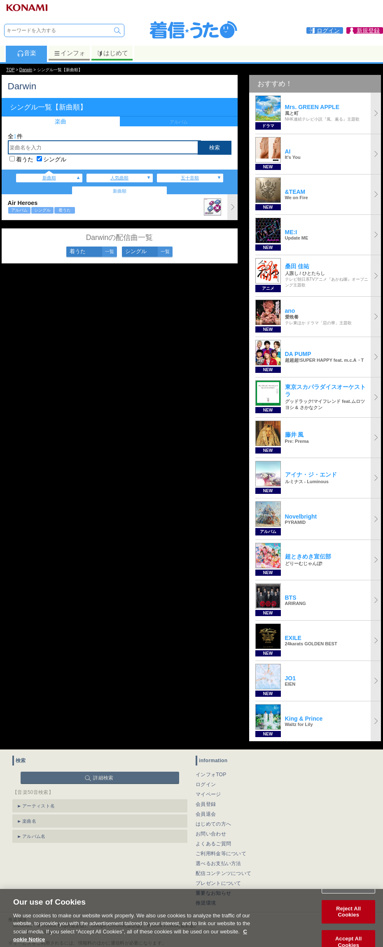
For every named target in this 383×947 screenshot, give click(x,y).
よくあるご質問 (213, 844)
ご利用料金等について (221, 853)
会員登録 (206, 804)
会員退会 (206, 814)
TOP (10, 69)
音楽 (26, 53)
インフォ (69, 53)
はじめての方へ (213, 824)
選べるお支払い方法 (218, 863)
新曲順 (49, 177)
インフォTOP (211, 774)
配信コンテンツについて (223, 873)
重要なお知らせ (213, 893)
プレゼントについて (218, 883)
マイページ (208, 794)
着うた (24, 159)
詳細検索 (103, 778)
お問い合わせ (211, 834)
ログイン (206, 784)
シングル (54, 159)
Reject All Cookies (348, 921)
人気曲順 (119, 177)
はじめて (112, 53)
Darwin (25, 69)
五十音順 (190, 177)
